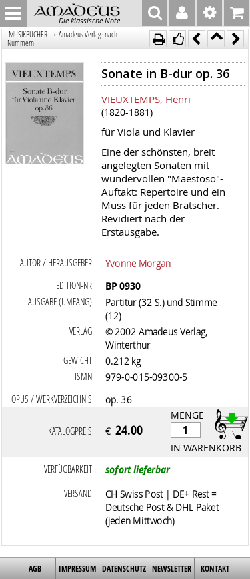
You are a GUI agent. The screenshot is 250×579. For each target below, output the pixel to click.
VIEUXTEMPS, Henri (146, 99)
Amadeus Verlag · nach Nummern (62, 38)
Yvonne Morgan (138, 263)
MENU (13, 13)
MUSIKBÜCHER (28, 34)
